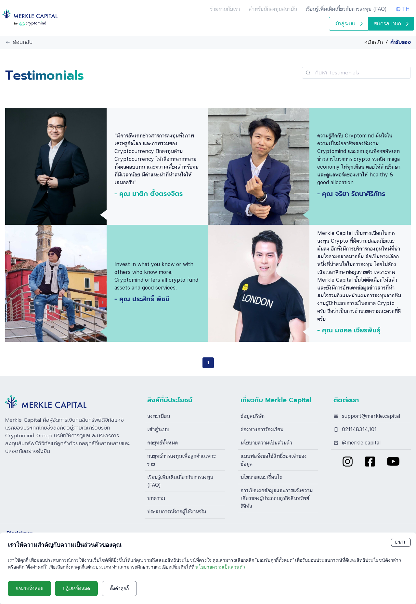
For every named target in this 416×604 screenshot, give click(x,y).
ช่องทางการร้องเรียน (261, 429)
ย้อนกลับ (18, 42)
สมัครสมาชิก (391, 24)
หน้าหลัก (373, 42)
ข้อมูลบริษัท (252, 416)
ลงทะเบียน (158, 416)
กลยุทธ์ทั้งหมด (162, 443)
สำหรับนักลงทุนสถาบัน (273, 9)
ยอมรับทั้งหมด (29, 588)
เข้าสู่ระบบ (348, 24)
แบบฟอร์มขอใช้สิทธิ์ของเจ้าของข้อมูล (273, 460)
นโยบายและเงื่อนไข (261, 477)
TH (403, 9)
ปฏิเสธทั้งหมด (76, 588)
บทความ (156, 498)
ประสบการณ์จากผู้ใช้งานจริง (176, 511)
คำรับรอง (400, 42)
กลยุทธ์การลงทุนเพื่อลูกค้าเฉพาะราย (181, 460)
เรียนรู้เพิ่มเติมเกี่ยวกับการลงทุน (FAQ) (180, 481)
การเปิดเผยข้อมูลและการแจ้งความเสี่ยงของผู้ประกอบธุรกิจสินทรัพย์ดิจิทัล (276, 498)
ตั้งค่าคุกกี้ (119, 588)
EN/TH (401, 542)
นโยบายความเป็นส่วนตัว (266, 443)
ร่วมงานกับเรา (225, 9)
